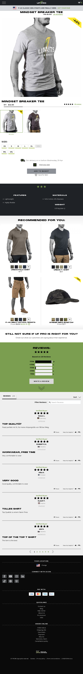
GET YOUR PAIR (64, 8)
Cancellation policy (41, 641)
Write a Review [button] (41, 381)
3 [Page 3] (39, 552)
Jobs (41, 617)
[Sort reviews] (72, 397)
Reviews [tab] (7, 396)
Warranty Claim (41, 639)
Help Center (42, 611)
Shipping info (41, 630)
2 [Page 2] (37, 552)
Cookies (32, 658)
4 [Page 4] (42, 552)
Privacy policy (41, 658)
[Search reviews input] (64, 402)
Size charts (41, 632)
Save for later (43, 175)
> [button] (52, 552)
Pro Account (41, 615)
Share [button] (56, 432)
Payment (41, 634)
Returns (41, 637)
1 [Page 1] (34, 552)
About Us (41, 613)
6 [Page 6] (48, 552)
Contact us (41, 606)
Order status (41, 628)
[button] (76, 432)
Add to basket (41, 171)
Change (41, 565)
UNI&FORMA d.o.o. (67, 658)
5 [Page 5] (45, 552)
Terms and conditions (53, 658)
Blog (41, 608)
